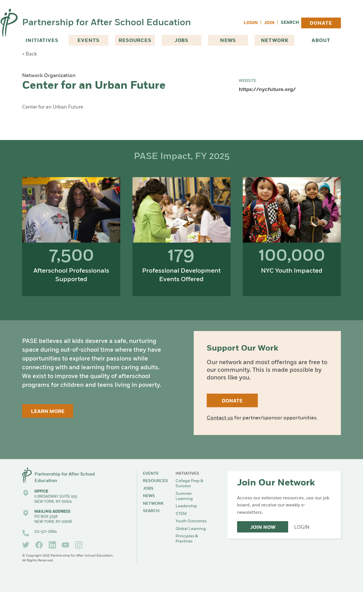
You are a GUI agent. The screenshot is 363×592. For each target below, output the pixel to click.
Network (274, 40)
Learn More (48, 411)
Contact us (220, 418)
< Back (29, 54)
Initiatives (42, 40)
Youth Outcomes (191, 521)
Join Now (262, 527)
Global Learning (191, 529)
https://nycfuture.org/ (267, 89)
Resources (135, 40)
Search (290, 23)
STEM (181, 514)
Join (269, 23)
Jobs (181, 40)
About (321, 40)
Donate (321, 23)
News (228, 40)
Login (251, 23)
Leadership (186, 506)
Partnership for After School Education (106, 22)
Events (88, 40)
